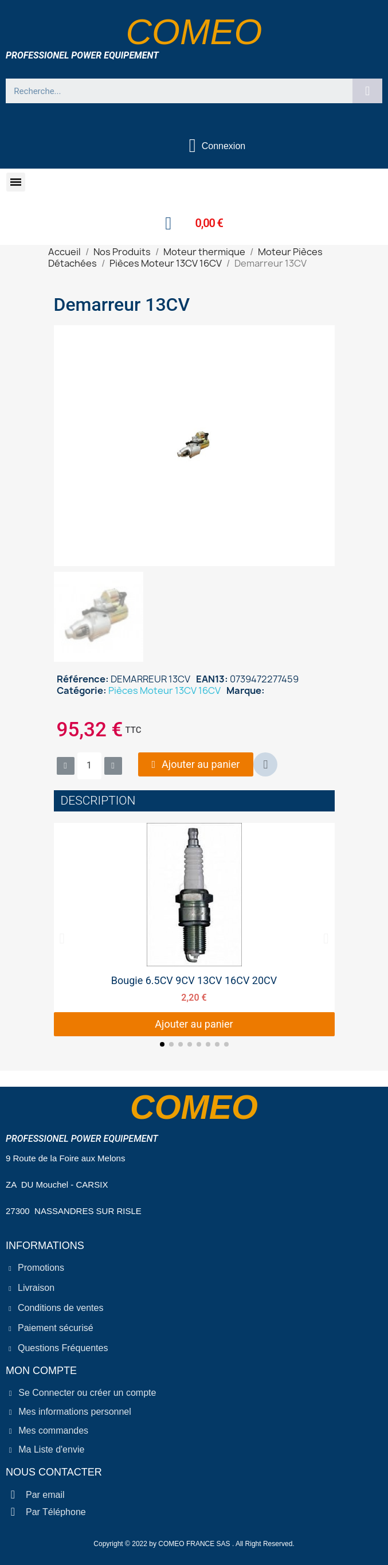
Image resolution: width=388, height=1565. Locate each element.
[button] (15, 182)
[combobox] (174, 91)
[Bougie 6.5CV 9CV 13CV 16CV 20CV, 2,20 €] (194, 929)
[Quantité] (89, 765)
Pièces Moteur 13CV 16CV (164, 690)
